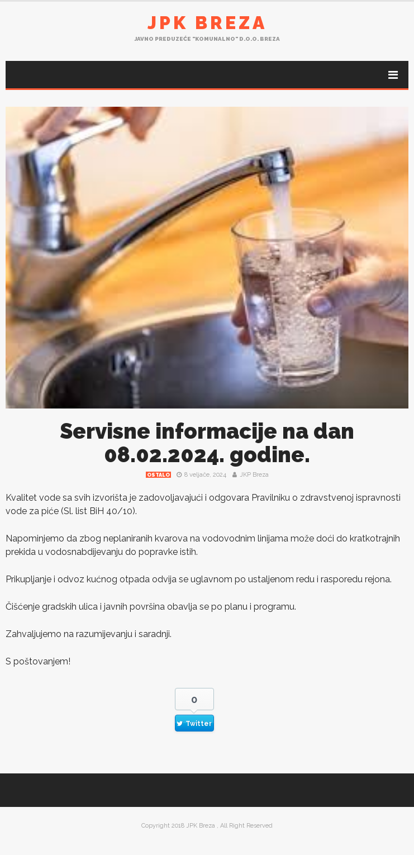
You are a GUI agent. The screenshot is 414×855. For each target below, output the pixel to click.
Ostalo (158, 475)
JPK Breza (207, 22)
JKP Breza (254, 474)
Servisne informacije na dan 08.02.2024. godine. (207, 443)
